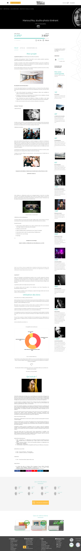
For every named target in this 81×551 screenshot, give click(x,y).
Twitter (59, 541)
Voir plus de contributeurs (42, 502)
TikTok (58, 547)
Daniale (59, 486)
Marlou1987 (60, 492)
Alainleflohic (20, 492)
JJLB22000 (47, 492)
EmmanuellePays (43, 23)
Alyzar (33, 492)
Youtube (59, 544)
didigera (19, 486)
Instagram (59, 542)
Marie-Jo (33, 486)
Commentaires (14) (31, 48)
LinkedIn (59, 545)
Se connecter (72, 2)
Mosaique (46, 486)
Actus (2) (22, 48)
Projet (16, 48)
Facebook (59, 540)
